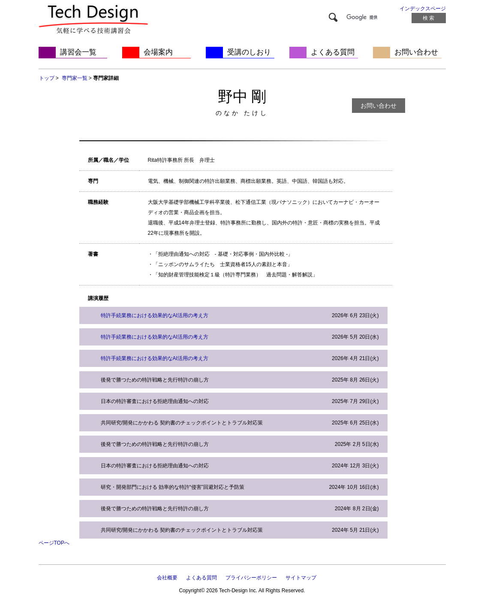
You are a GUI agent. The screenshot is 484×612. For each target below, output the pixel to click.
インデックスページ (423, 9)
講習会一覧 (78, 52)
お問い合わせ (416, 52)
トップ (46, 78)
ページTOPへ (54, 543)
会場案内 (158, 52)
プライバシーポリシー (251, 578)
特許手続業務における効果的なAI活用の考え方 (154, 315)
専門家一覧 (74, 78)
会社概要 (167, 578)
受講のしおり (249, 52)
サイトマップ (301, 578)
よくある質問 (333, 52)
